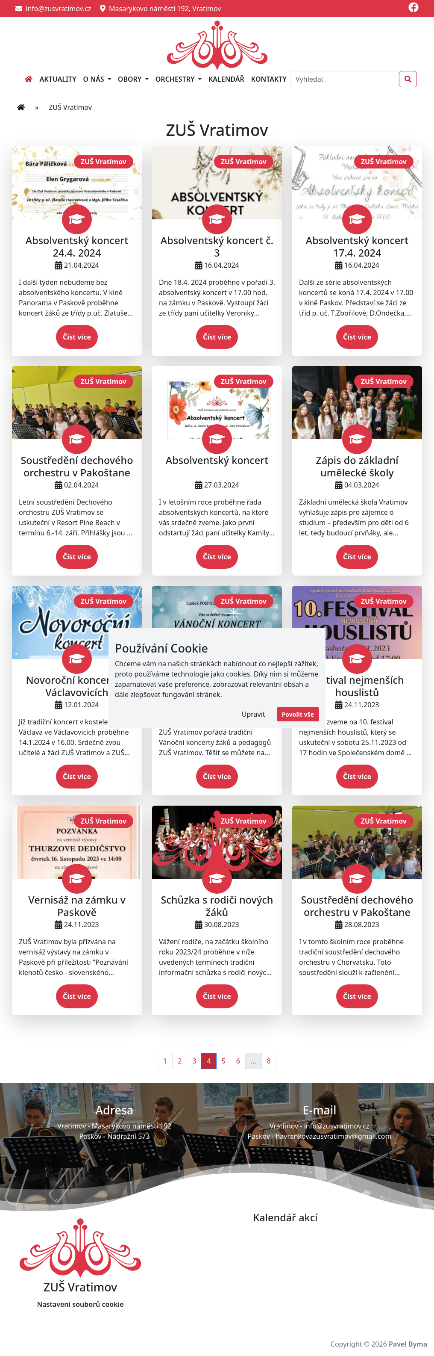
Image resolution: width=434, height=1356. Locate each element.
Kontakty (269, 79)
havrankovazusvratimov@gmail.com (333, 1136)
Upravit (253, 714)
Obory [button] (131, 79)
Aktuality (57, 79)
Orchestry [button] (175, 79)
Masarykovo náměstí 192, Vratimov (160, 8)
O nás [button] (94, 79)
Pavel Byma (408, 1344)
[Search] (344, 79)
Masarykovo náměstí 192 (132, 1126)
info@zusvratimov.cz (53, 8)
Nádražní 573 (128, 1136)
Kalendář (226, 79)
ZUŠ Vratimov (103, 161)
